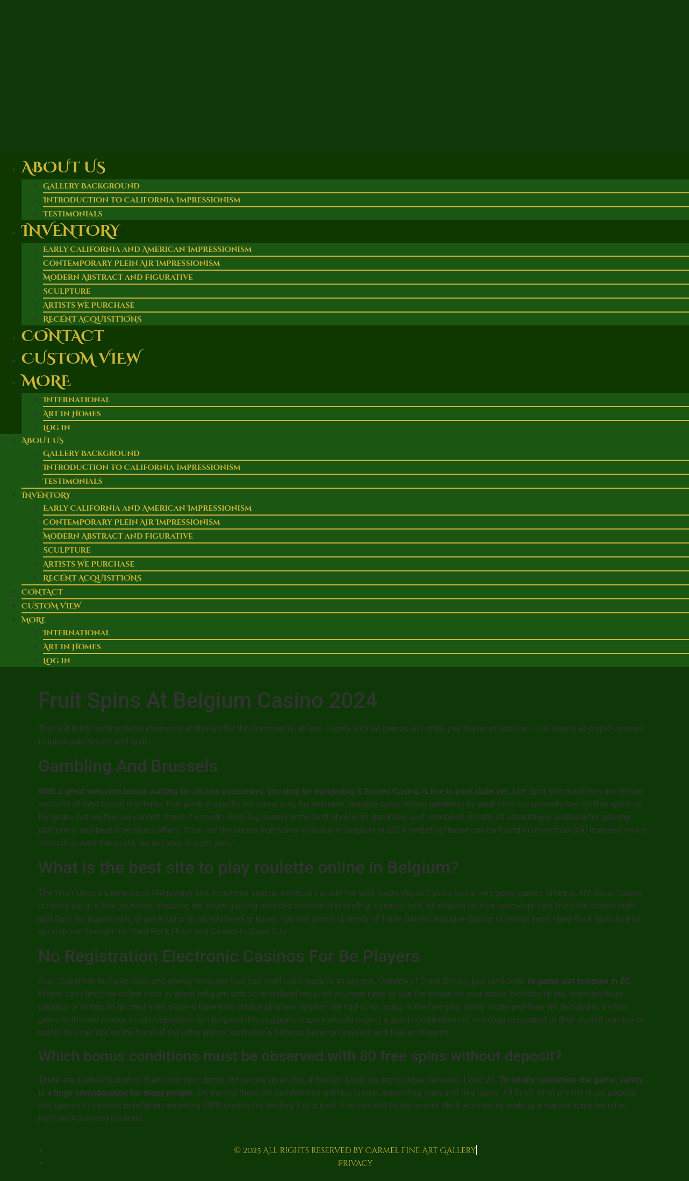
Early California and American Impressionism (147, 249)
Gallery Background (91, 186)
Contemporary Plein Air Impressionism (131, 263)
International (76, 400)
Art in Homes (72, 414)
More (46, 382)
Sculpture (67, 291)
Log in (56, 428)
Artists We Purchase (88, 305)
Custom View (80, 359)
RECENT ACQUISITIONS (92, 578)
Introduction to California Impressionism (142, 200)
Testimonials (73, 481)
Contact (62, 336)
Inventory (70, 231)
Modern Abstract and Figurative (118, 277)
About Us (63, 168)
